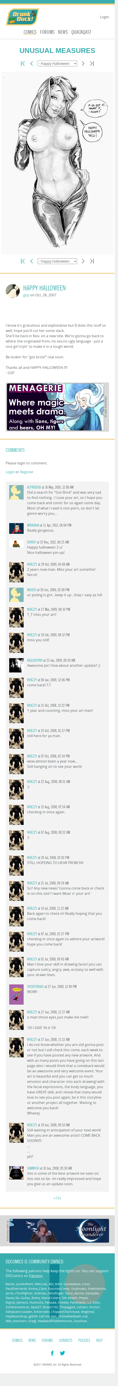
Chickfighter (24, 1293)
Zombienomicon (17, 1307)
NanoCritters (50, 1298)
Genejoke (92, 1293)
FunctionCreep (59, 1288)
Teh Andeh (69, 1298)
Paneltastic (78, 1302)
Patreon (35, 1275)
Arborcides (42, 1312)
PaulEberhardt (16, 1288)
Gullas (25, 1298)
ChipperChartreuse (65, 1312)
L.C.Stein (94, 1302)
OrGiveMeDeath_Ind (73, 1316)
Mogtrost (87, 1312)
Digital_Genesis (17, 1302)
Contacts (65, 1340)
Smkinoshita (97, 1288)
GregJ (32, 1321)
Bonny (31, 542)
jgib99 (32, 1316)
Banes (10, 1284)
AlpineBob (34, 487)
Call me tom (47, 1316)
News (63, 32)
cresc (86, 1284)
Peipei (83, 1298)
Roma (36, 1298)
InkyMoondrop (16, 1316)
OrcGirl (94, 1307)
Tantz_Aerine (74, 1293)
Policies (84, 1340)
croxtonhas (35, 986)
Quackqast (81, 32)
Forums (47, 32)
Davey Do (12, 1298)
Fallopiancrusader (19, 1312)
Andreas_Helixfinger (48, 1293)
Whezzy (32, 564)
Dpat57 (36, 1307)
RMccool (41, 1284)
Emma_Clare (37, 1288)
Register (27, 471)
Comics (30, 32)
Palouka (50, 1302)
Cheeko (63, 1302)
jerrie (10, 1293)
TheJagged (67, 1307)
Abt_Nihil (55, 1284)
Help (99, 1340)
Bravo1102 (50, 1307)
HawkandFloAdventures (55, 1321)
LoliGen (82, 1307)
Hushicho (36, 1302)
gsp (26, 295)
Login (104, 16)
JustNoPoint (24, 1284)
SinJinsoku (78, 1288)
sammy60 (33, 1168)
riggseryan (34, 660)
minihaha (33, 525)
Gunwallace (72, 1284)
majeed (31, 590)
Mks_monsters (16, 1321)
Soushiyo (80, 1321)
